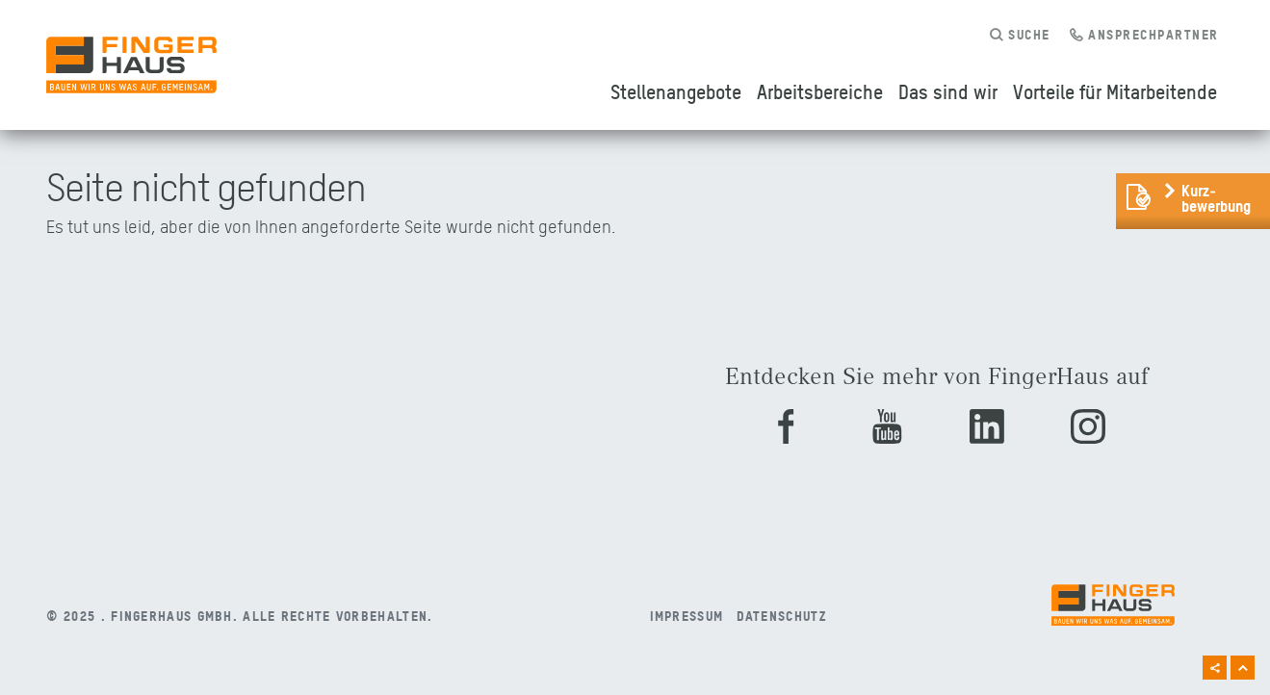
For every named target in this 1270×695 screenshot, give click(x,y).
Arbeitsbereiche (820, 91)
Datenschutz (781, 615)
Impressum (687, 615)
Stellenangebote (675, 91)
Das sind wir (948, 91)
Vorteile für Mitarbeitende (1115, 91)
